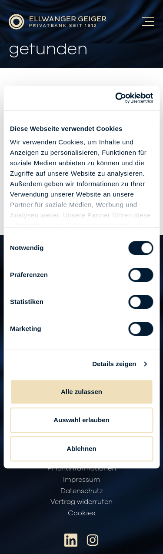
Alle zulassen (81, 391)
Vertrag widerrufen (81, 501)
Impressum (81, 479)
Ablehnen (81, 448)
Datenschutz (81, 490)
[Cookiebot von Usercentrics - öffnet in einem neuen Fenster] (116, 97)
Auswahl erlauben (81, 420)
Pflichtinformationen (81, 468)
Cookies (81, 513)
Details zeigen (114, 363)
